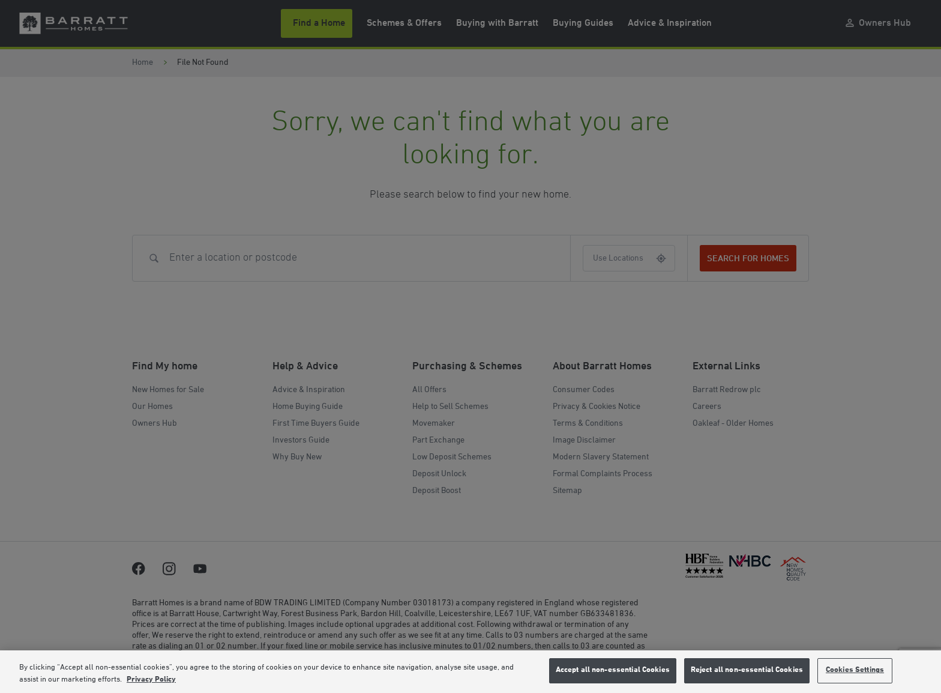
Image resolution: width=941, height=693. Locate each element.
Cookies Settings (855, 670)
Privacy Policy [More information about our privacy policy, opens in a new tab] (151, 680)
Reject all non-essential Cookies (747, 670)
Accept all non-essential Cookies (613, 670)
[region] (470, 671)
